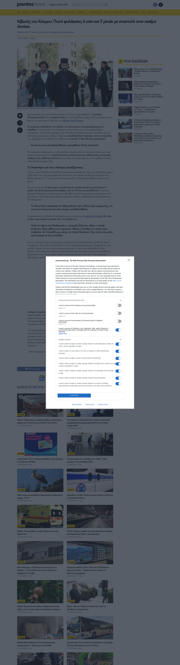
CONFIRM (74, 395)
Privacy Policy (103, 404)
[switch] (118, 305)
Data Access (89, 404)
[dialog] (90, 332)
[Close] (130, 261)
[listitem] (90, 300)
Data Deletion (77, 404)
